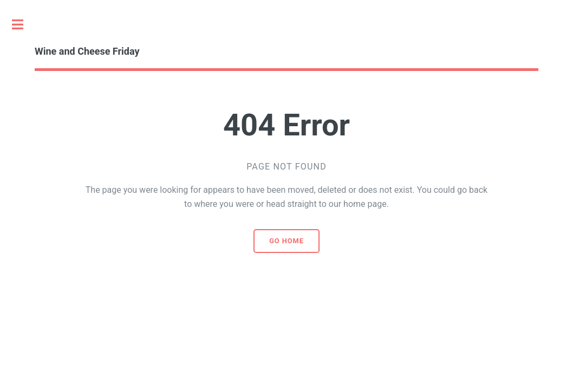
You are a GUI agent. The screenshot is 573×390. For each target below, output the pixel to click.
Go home (286, 241)
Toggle (23, 24)
